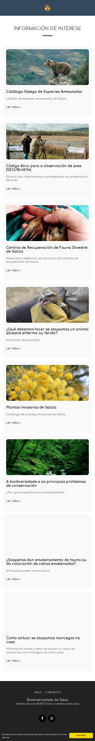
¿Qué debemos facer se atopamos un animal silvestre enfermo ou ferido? (47, 331)
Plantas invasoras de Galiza (31, 407)
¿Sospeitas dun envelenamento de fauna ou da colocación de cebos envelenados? (46, 562)
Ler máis (14, 107)
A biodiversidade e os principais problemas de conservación (46, 483)
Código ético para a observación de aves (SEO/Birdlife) (43, 168)
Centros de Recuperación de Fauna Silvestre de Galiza (46, 249)
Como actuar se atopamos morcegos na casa (43, 640)
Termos (46, 708)
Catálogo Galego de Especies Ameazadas (44, 92)
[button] (4, 7)
